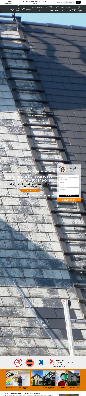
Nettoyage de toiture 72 (68, 9)
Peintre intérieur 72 (63, 9)
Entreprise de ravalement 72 (28, 9)
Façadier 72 (23, 9)
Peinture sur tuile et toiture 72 (51, 9)
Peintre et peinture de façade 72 (18, 9)
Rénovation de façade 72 (39, 9)
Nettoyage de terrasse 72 (74, 9)
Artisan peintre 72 (34, 9)
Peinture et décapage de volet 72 (80, 9)
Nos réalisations (30, 190)
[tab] (43, 198)
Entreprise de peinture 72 (12, 9)
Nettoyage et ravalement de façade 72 (57, 9)
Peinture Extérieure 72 (45, 9)
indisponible (9, 1)
